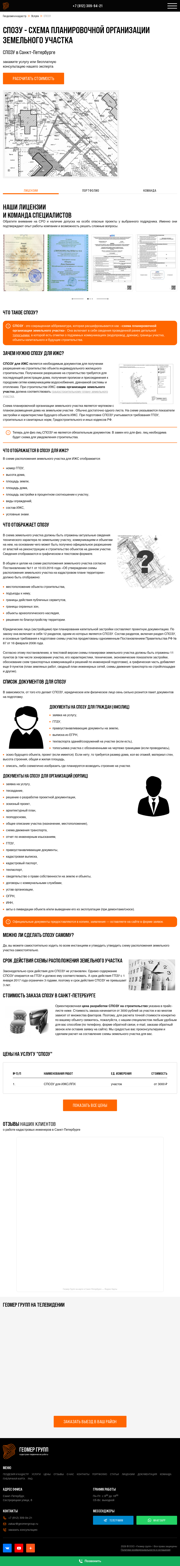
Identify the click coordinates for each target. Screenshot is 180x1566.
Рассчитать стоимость (33, 78)
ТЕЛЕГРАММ (113, 1520)
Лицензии (31, 190)
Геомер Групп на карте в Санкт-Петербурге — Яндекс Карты (90, 1289)
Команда (149, 190)
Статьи (114, 1474)
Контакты (83, 1474)
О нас (70, 1474)
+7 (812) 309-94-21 (87, 6)
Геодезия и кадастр (14, 16)
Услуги (35, 16)
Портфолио (90, 190)
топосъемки (21, 335)
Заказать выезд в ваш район (90, 1421)
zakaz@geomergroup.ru (20, 1524)
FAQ (30, 1478)
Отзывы (58, 1474)
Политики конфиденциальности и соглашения (146, 1550)
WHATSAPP (157, 1520)
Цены (47, 1474)
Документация (147, 1474)
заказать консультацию (20, 1530)
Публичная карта (14, 1478)
